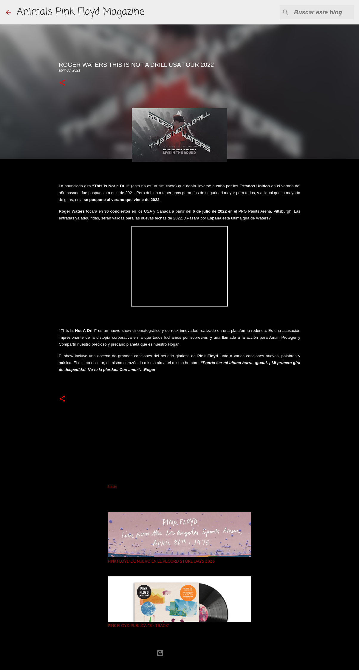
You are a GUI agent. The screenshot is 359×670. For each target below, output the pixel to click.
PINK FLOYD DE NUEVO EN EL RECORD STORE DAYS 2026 (161, 561)
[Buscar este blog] (323, 12)
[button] (62, 83)
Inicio (112, 486)
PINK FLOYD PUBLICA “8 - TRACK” (139, 625)
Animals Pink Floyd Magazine (80, 12)
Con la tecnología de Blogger (179, 653)
